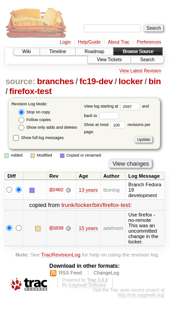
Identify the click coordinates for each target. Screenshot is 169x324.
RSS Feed (70, 272)
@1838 (56, 228)
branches (55, 81)
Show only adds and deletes (47, 127)
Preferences (149, 42)
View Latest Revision (140, 70)
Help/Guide (89, 42)
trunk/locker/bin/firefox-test (95, 205)
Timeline (57, 51)
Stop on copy (34, 112)
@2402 (56, 190)
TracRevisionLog (60, 254)
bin (154, 81)
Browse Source (138, 51)
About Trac (118, 42)
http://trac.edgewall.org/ (141, 294)
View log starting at (113, 106)
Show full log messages (38, 137)
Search (147, 59)
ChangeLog (106, 272)
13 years (88, 190)
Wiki (27, 51)
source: (20, 81)
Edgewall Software (87, 285)
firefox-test (30, 91)
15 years (88, 228)
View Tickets (109, 59)
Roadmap (94, 51)
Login (65, 42)
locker (131, 81)
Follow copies (34, 120)
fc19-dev (96, 81)
